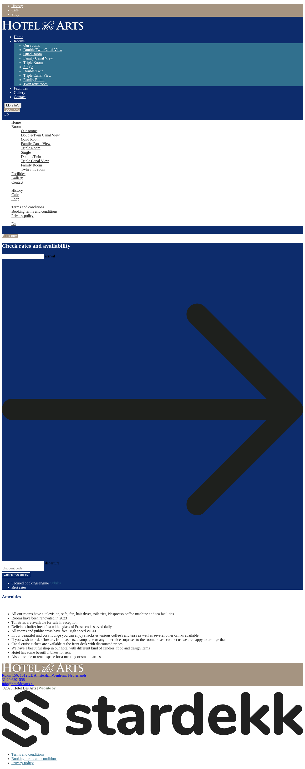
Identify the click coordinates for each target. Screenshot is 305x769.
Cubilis (55, 583)
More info (13, 105)
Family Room (33, 80)
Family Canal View (38, 58)
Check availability (16, 575)
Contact (20, 97)
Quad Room (32, 54)
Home (18, 37)
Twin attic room (35, 84)
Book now (12, 110)
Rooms (19, 41)
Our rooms (31, 45)
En (13, 224)
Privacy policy (22, 216)
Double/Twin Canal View (42, 50)
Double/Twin (33, 71)
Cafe (15, 10)
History (17, 6)
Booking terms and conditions (34, 211)
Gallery (19, 92)
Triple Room (33, 62)
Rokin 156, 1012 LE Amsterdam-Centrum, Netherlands (44, 675)
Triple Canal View (37, 75)
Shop (15, 14)
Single (28, 67)
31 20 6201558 (13, 680)
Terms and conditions (27, 207)
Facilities (21, 88)
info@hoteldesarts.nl (18, 684)
